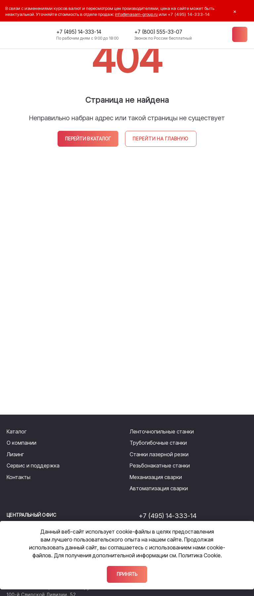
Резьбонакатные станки (160, 465)
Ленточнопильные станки (162, 431)
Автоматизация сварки (159, 488)
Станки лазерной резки (159, 454)
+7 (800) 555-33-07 (158, 32)
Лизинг (15, 454)
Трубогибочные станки (158, 442)
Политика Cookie (200, 555)
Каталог (16, 431)
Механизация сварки (156, 477)
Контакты (18, 477)
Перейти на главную (160, 138)
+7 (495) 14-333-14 (78, 32)
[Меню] (239, 35)
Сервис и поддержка (33, 465)
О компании (21, 442)
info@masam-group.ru (136, 14)
